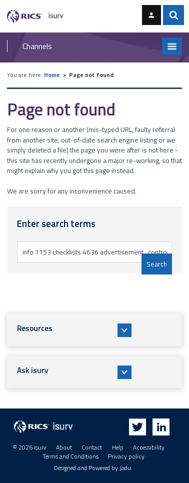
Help (118, 447)
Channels (37, 46)
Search (156, 264)
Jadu (125, 468)
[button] (94, 330)
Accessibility (148, 447)
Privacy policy (126, 456)
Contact (92, 447)
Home (52, 75)
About (64, 447)
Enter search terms (49, 241)
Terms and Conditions (70, 456)
